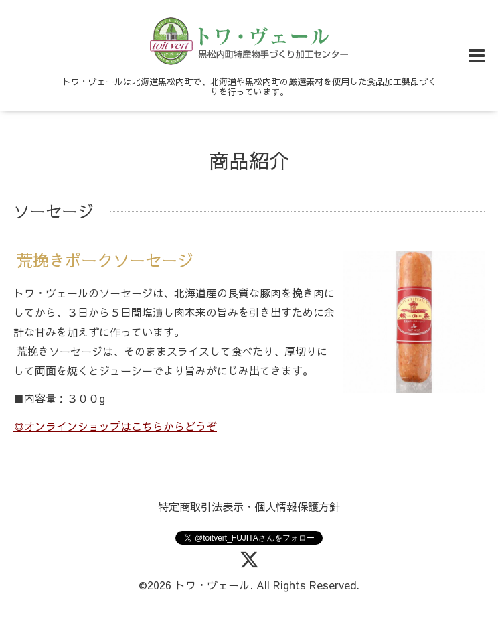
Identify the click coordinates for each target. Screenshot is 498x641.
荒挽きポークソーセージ (105, 260)
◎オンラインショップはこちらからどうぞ (115, 426)
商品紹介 (249, 160)
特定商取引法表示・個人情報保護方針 (249, 506)
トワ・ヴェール (212, 584)
